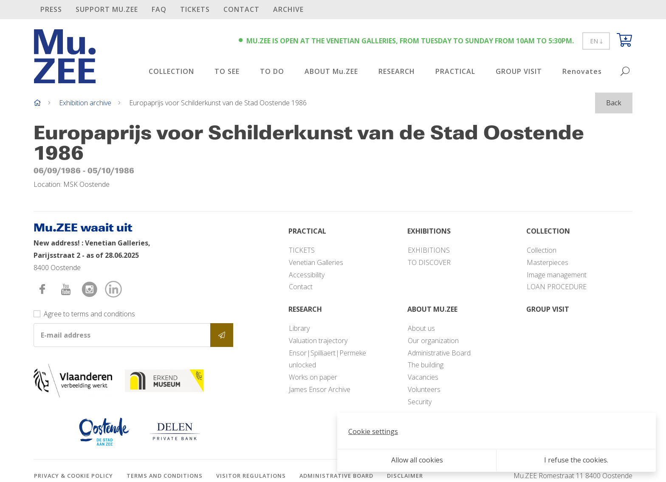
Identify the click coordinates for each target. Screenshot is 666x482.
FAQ (159, 9)
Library (299, 328)
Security (420, 401)
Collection (541, 250)
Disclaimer (405, 475)
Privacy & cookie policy (73, 475)
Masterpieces (547, 262)
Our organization (433, 340)
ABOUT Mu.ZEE (331, 71)
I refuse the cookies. (576, 460)
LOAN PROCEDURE (557, 286)
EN (596, 41)
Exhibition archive (85, 102)
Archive (288, 9)
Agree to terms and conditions (89, 314)
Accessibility (307, 274)
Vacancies (423, 377)
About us (421, 328)
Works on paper (313, 377)
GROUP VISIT (519, 71)
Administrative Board (439, 353)
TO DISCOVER (429, 262)
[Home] (37, 102)
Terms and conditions (165, 475)
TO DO (272, 71)
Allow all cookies (417, 460)
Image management (557, 274)
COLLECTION (171, 71)
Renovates (582, 71)
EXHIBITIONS (429, 250)
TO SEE (227, 71)
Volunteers (424, 389)
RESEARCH (396, 71)
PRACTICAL (455, 71)
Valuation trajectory (318, 340)
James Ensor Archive (319, 389)
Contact (241, 9)
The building (425, 364)
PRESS (51, 9)
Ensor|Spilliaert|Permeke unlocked (327, 359)
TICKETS (195, 9)
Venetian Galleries (316, 262)
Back (613, 102)
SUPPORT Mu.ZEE (107, 9)
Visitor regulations (251, 475)
